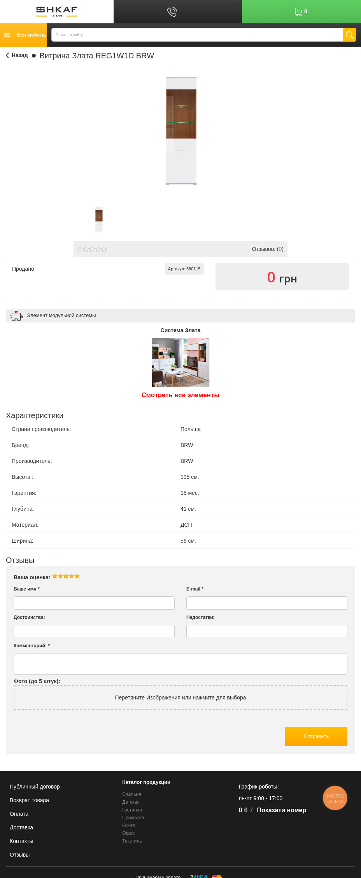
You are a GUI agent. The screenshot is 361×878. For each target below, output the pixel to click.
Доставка (21, 827)
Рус (237, 12)
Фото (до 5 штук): (37, 681)
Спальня (131, 794)
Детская (130, 802)
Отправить (316, 736)
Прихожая (133, 817)
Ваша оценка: (32, 577)
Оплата (19, 814)
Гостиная (132, 810)
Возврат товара (29, 800)
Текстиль (132, 841)
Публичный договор (35, 786)
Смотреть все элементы (181, 395)
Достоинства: (29, 617)
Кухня (128, 825)
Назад (20, 55)
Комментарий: (32, 645)
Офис (128, 833)
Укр (237, 4)
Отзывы (20, 855)
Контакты (21, 841)
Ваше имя (27, 589)
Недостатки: (200, 617)
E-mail (194, 589)
